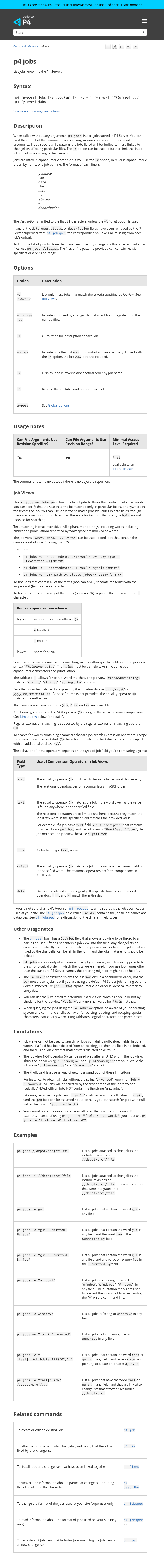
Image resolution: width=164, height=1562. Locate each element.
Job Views (49, 298)
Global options (59, 405)
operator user (123, 468)
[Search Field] (80, 32)
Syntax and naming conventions (36, 111)
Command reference (25, 46)
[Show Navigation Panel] (144, 21)
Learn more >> (132, 5)
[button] (143, 32)
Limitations (28, 716)
